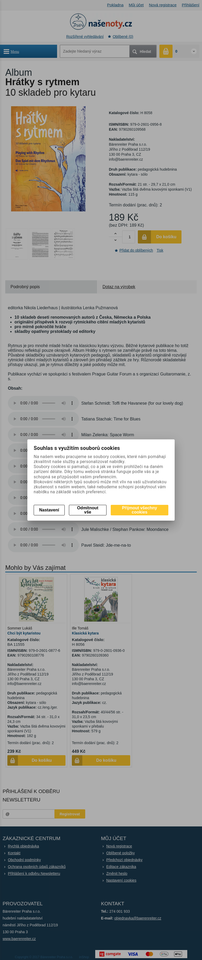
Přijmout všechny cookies (139, 510)
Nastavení (49, 510)
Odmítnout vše (87, 510)
